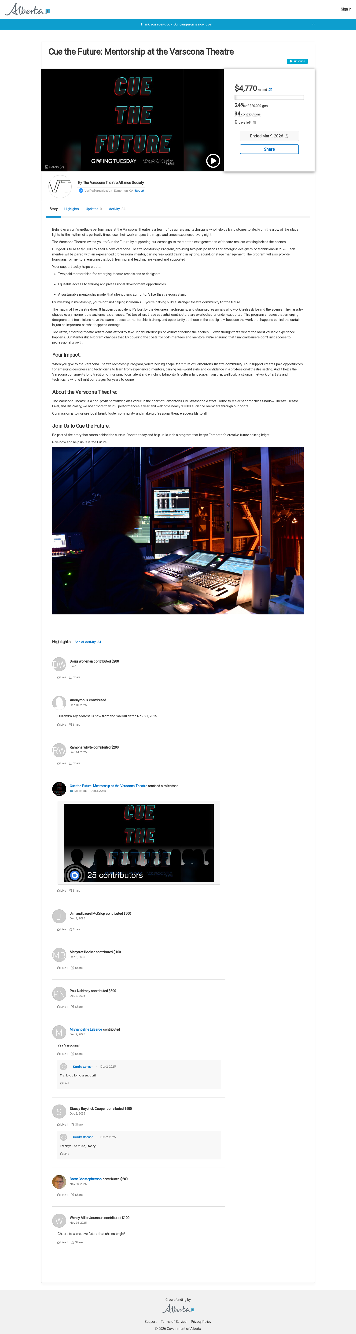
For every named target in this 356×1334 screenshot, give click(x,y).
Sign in (346, 9)
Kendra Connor (82, 1066)
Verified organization (98, 190)
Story (54, 209)
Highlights (71, 209)
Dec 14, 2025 (78, 752)
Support (150, 1322)
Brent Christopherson (86, 1179)
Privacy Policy (201, 1322)
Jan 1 (73, 666)
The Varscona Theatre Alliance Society (113, 182)
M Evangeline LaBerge (86, 1029)
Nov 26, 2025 (78, 1184)
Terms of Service (174, 1322)
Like (61, 677)
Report (139, 190)
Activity (117, 209)
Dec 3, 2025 (98, 791)
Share (269, 149)
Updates (94, 209)
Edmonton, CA (123, 190)
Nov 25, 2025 (78, 1222)
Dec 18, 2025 (78, 705)
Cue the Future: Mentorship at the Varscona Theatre (108, 786)
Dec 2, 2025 (77, 957)
